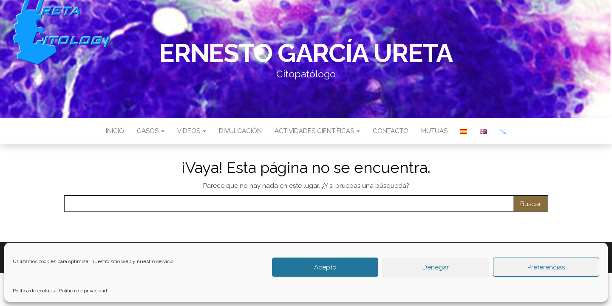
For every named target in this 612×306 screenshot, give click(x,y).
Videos (191, 131)
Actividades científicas (317, 131)
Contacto (390, 131)
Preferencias (546, 267)
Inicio (115, 131)
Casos (150, 131)
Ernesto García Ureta (306, 53)
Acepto (325, 267)
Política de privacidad (83, 291)
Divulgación (240, 131)
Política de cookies (34, 291)
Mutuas (434, 131)
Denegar (435, 267)
